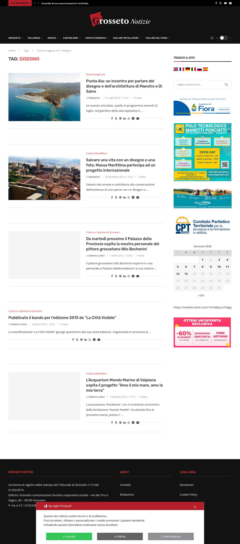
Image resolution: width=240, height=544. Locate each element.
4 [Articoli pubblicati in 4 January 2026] (227, 259)
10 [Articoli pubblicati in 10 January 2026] (219, 266)
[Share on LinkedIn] (124, 118)
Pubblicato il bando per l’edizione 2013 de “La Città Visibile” (62, 317)
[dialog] (120, 523)
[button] (34, 3)
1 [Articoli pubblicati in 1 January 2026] (203, 259)
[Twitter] (220, 3)
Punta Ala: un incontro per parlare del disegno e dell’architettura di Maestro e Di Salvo (124, 86)
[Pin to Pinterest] (120, 118)
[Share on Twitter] (116, 118)
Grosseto (14, 38)
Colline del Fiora (156, 38)
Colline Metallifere (125, 38)
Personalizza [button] (170, 536)
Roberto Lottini (97, 255)
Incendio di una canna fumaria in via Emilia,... (66, 3)
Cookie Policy (188, 494)
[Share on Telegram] (133, 118)
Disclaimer (187, 485)
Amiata (52, 38)
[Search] (212, 37)
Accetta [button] (69, 536)
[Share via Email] (137, 118)
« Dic (201, 295)
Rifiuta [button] (120, 536)
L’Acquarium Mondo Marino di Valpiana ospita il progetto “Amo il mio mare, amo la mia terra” (124, 385)
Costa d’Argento (95, 38)
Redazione (94, 98)
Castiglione (70, 38)
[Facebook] (216, 3)
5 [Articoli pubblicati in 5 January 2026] (178, 266)
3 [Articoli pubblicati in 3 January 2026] (219, 259)
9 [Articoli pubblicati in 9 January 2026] (211, 266)
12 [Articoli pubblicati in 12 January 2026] (177, 274)
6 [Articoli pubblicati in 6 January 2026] (186, 266)
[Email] (230, 3)
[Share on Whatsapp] (129, 118)
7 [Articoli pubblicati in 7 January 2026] (194, 266)
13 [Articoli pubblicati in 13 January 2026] (186, 274)
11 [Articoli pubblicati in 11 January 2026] (227, 266)
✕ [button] (195, 507)
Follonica (34, 38)
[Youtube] (225, 3)
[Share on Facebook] (112, 118)
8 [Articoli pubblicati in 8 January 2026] (203, 266)
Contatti (125, 485)
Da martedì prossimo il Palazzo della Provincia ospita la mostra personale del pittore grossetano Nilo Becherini (122, 243)
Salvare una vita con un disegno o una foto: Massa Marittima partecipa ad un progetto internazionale (120, 165)
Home (11, 50)
